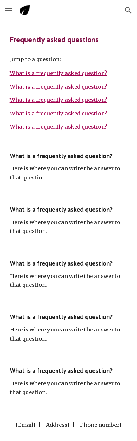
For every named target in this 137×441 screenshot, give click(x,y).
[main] (68, 39)
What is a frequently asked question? (58, 73)
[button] (9, 10)
